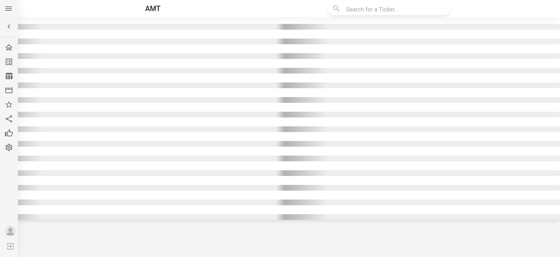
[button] (8, 26)
